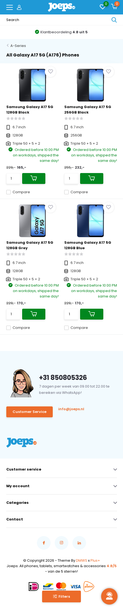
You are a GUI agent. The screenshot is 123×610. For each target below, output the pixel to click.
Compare (18, 192)
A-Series (18, 45)
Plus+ (95, 560)
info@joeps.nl (71, 409)
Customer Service (29, 411)
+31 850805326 (63, 377)
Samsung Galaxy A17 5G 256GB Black (87, 109)
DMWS (81, 560)
